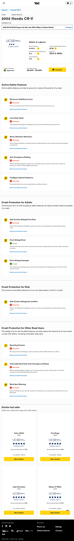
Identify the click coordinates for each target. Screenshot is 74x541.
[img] (13, 43)
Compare (57, 70)
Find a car (41, 526)
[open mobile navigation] (4, 3)
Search (4, 10)
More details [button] (19, 459)
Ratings (59, 526)
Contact (59, 530)
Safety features (43, 530)
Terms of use (14, 539)
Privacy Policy (5, 539)
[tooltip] (38, 48)
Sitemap (21, 539)
